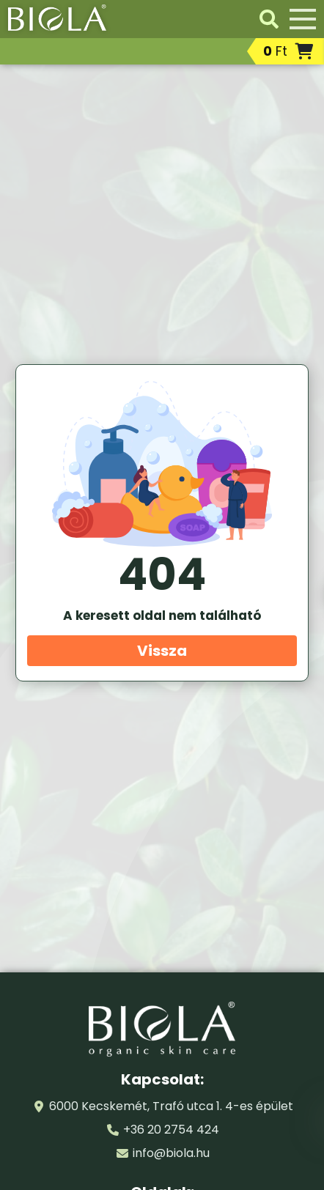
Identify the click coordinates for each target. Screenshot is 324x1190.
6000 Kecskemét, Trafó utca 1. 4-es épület (171, 1106)
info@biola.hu (171, 1153)
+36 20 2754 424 (171, 1129)
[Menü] (303, 19)
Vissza (162, 650)
